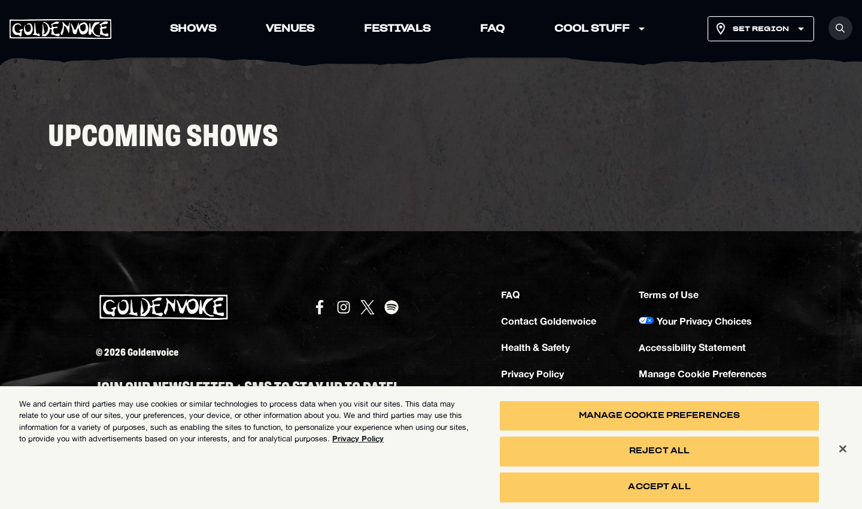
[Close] (843, 453)
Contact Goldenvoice (548, 320)
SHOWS (193, 29)
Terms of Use (669, 294)
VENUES (290, 29)
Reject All (659, 455)
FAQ (492, 29)
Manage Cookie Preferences (703, 373)
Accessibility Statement (692, 347)
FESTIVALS (397, 29)
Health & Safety (535, 347)
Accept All (659, 491)
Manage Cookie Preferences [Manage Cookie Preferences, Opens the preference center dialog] (659, 420)
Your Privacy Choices (704, 320)
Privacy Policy (532, 373)
